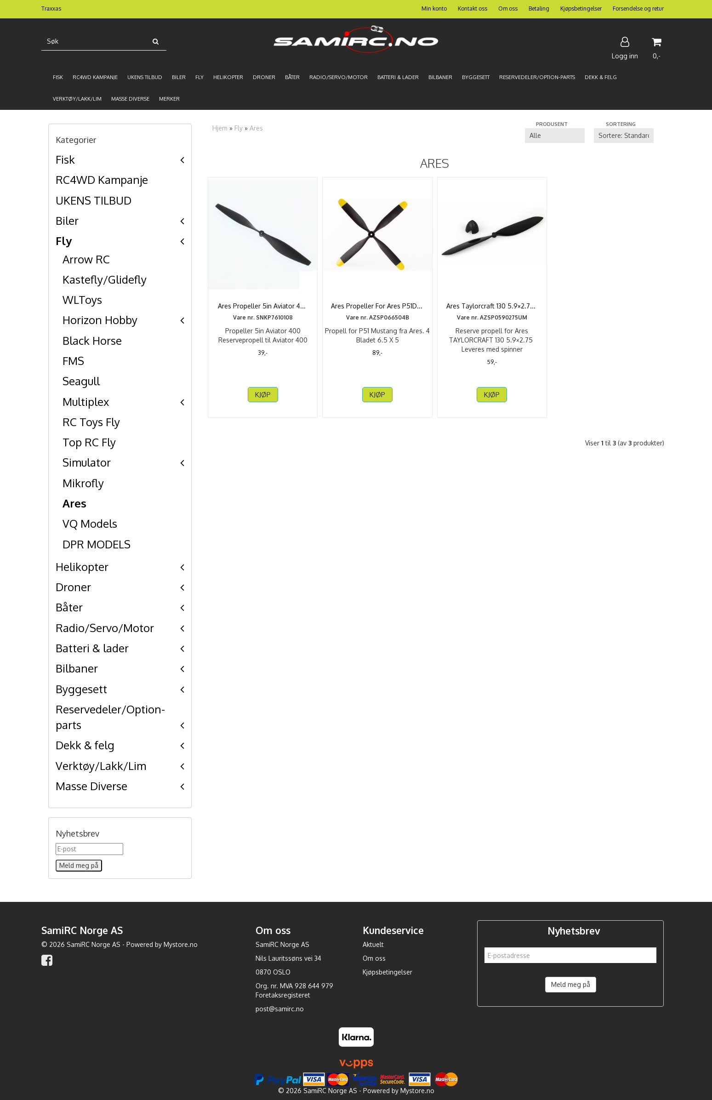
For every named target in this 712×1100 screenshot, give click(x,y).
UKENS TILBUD (93, 200)
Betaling (539, 8)
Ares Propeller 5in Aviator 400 (262, 306)
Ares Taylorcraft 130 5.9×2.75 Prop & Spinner (492, 310)
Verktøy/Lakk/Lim (101, 765)
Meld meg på (570, 984)
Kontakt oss (472, 8)
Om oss (508, 8)
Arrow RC (86, 259)
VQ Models (90, 523)
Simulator (87, 462)
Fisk (65, 159)
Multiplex (86, 401)
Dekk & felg (85, 745)
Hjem (220, 128)
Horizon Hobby (100, 320)
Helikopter (82, 566)
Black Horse (92, 340)
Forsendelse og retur (638, 8)
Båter (69, 607)
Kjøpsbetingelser (581, 8)
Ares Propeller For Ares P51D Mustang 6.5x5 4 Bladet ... (378, 310)
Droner (73, 587)
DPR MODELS (97, 544)
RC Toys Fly (91, 422)
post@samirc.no (280, 1009)
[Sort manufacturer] (555, 135)
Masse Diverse (91, 786)
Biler (67, 220)
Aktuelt (373, 944)
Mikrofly (83, 483)
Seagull (81, 381)
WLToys (82, 299)
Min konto (434, 8)
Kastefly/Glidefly (105, 279)
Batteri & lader (92, 648)
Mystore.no (181, 944)
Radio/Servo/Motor (105, 628)
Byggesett (81, 689)
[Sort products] (624, 135)
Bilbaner (77, 668)
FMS (73, 360)
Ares (74, 503)
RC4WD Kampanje (102, 179)
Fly (64, 241)
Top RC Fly (89, 442)
